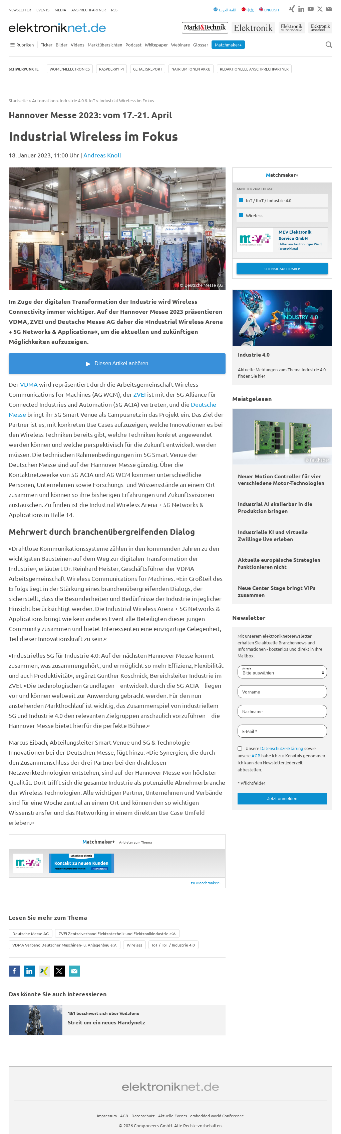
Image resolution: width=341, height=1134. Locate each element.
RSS (114, 9)
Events (42, 9)
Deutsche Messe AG (30, 933)
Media (60, 9)
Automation (43, 100)
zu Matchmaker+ (206, 882)
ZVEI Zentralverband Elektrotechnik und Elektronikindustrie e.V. (117, 933)
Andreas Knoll (102, 154)
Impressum (107, 1115)
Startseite (18, 100)
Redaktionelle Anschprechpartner (254, 69)
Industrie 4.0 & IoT (77, 100)
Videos (77, 44)
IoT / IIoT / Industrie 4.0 (173, 945)
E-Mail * (249, 731)
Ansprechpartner (88, 9)
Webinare (180, 44)
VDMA (29, 384)
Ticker (46, 44)
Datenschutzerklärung (281, 748)
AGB (256, 755)
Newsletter (20, 9)
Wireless (134, 945)
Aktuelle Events (172, 1115)
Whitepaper (156, 44)
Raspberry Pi (111, 69)
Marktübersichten (105, 44)
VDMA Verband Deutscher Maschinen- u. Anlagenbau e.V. (64, 945)
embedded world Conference (217, 1115)
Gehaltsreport (147, 69)
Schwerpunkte (24, 69)
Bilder (61, 44)
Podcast (133, 44)
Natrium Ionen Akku (191, 69)
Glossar (200, 44)
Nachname (252, 711)
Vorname (251, 692)
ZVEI (139, 394)
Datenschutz (143, 1115)
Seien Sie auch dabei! (282, 268)
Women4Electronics (70, 69)
